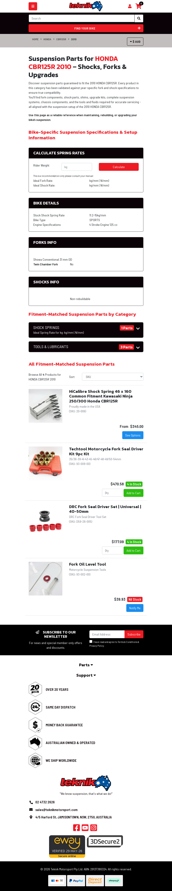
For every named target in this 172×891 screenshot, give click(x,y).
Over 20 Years (57, 689)
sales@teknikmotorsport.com (56, 810)
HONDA (47, 39)
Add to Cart (133, 493)
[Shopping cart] (130, 6)
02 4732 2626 (45, 802)
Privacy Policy (96, 645)
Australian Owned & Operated (70, 742)
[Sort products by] (112, 377)
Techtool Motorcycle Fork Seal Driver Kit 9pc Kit (106, 451)
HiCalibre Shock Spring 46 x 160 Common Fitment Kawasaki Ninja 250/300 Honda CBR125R (101, 396)
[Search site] (138, 18)
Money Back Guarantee (64, 725)
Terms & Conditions (127, 641)
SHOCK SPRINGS (58, 330)
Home (35, 39)
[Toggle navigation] (33, 6)
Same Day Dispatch (60, 707)
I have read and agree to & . (114, 643)
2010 (74, 39)
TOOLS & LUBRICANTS (50, 346)
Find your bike (107, 28)
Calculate (119, 167)
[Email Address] (107, 634)
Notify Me (134, 608)
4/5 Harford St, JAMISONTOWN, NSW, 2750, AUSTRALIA (73, 817)
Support (86, 675)
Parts (86, 665)
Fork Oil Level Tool (87, 564)
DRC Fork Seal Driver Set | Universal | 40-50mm (105, 509)
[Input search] (82, 18)
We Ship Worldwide (61, 760)
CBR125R (61, 39)
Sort (72, 377)
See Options (132, 435)
